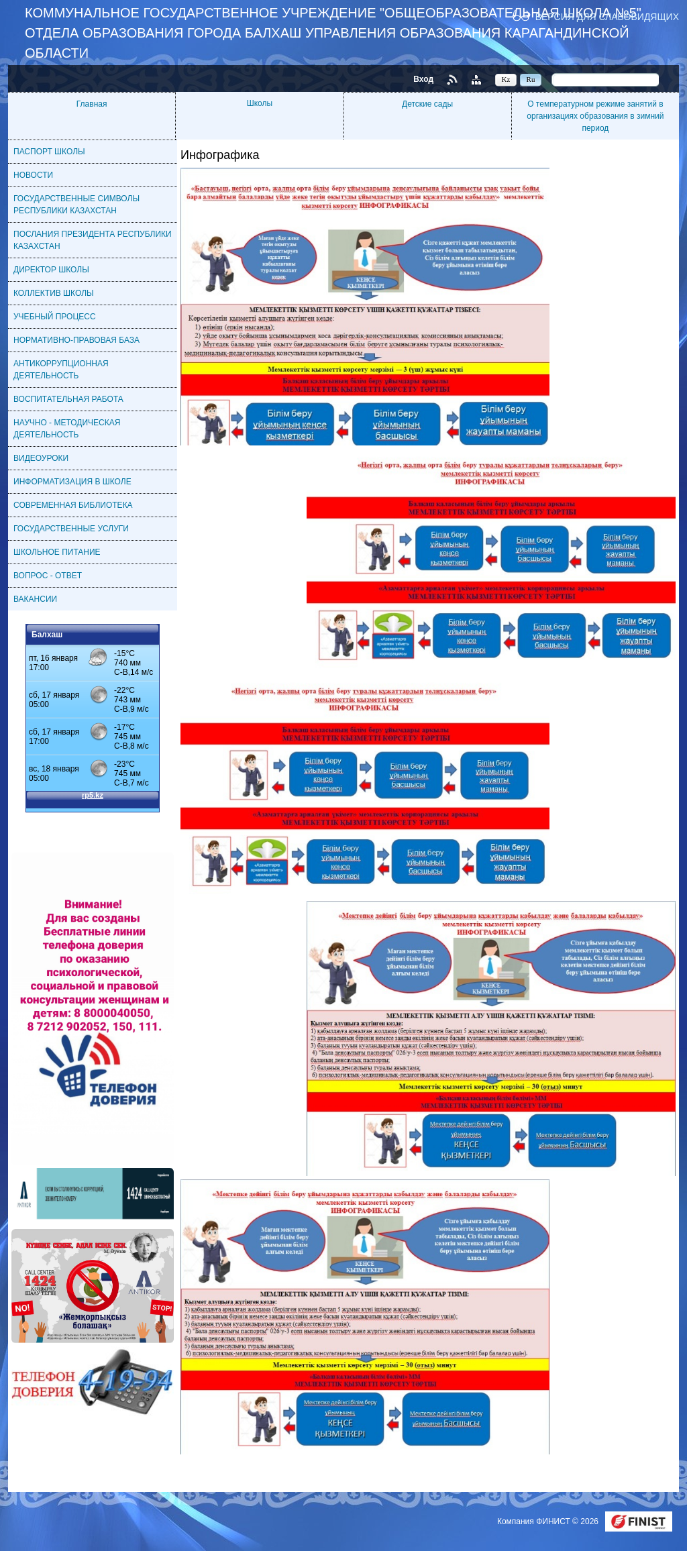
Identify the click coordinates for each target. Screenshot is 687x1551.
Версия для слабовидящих (607, 16)
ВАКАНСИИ (35, 599)
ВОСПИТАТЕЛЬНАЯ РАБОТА (68, 399)
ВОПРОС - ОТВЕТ (47, 575)
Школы (259, 103)
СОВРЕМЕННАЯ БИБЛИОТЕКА (73, 505)
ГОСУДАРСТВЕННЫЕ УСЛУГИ (71, 528)
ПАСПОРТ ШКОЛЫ (49, 151)
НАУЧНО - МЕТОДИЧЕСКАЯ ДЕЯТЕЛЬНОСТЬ (66, 428)
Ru (531, 79)
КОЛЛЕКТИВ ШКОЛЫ (53, 293)
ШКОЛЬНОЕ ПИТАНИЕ (57, 552)
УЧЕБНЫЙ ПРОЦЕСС (54, 316)
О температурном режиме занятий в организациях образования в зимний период (595, 116)
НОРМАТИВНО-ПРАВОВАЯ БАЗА (76, 340)
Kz (506, 79)
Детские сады (427, 104)
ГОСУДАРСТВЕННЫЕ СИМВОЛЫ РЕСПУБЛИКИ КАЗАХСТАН (76, 204)
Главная (91, 104)
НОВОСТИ (33, 175)
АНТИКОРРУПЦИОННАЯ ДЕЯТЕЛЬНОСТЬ (61, 369)
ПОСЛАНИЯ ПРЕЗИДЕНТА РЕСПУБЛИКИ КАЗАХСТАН (92, 240)
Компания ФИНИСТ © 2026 (548, 1521)
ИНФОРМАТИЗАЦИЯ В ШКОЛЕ (72, 481)
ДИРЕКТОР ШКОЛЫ (51, 269)
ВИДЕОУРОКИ (40, 458)
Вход (423, 79)
